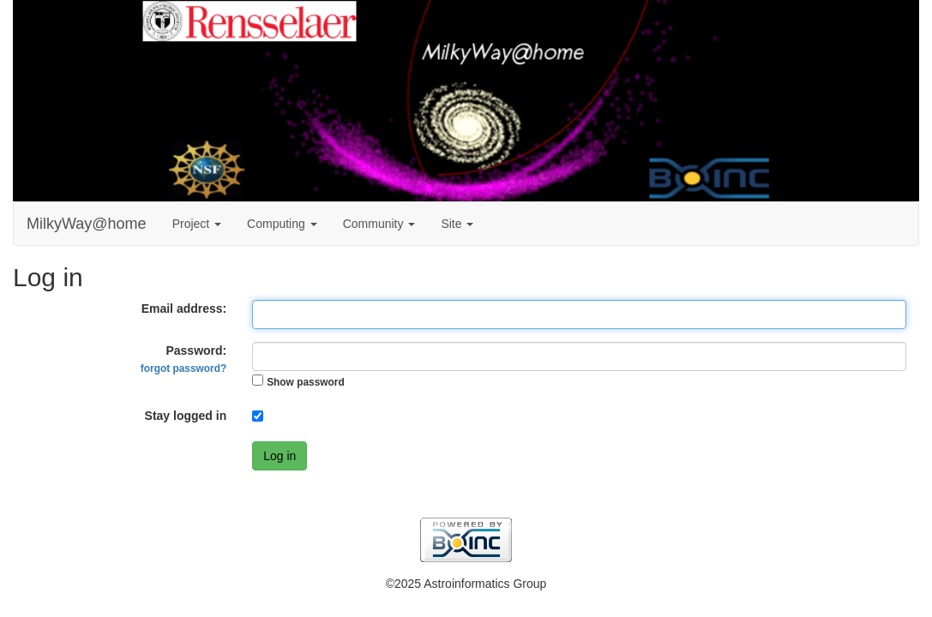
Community (379, 224)
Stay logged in (186, 415)
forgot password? (183, 368)
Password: (183, 359)
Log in (279, 456)
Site (457, 224)
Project (196, 224)
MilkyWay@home (87, 223)
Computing (282, 224)
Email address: (184, 308)
